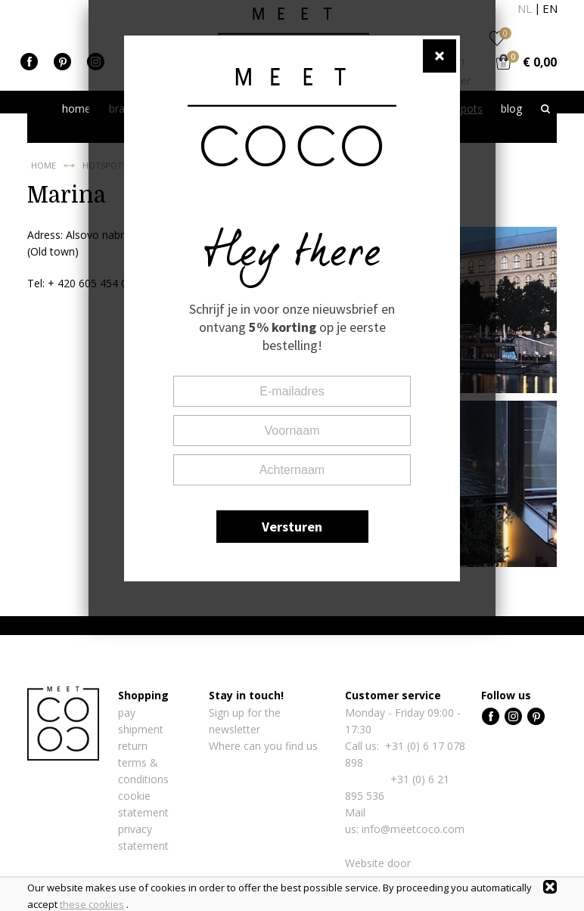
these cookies (92, 904)
